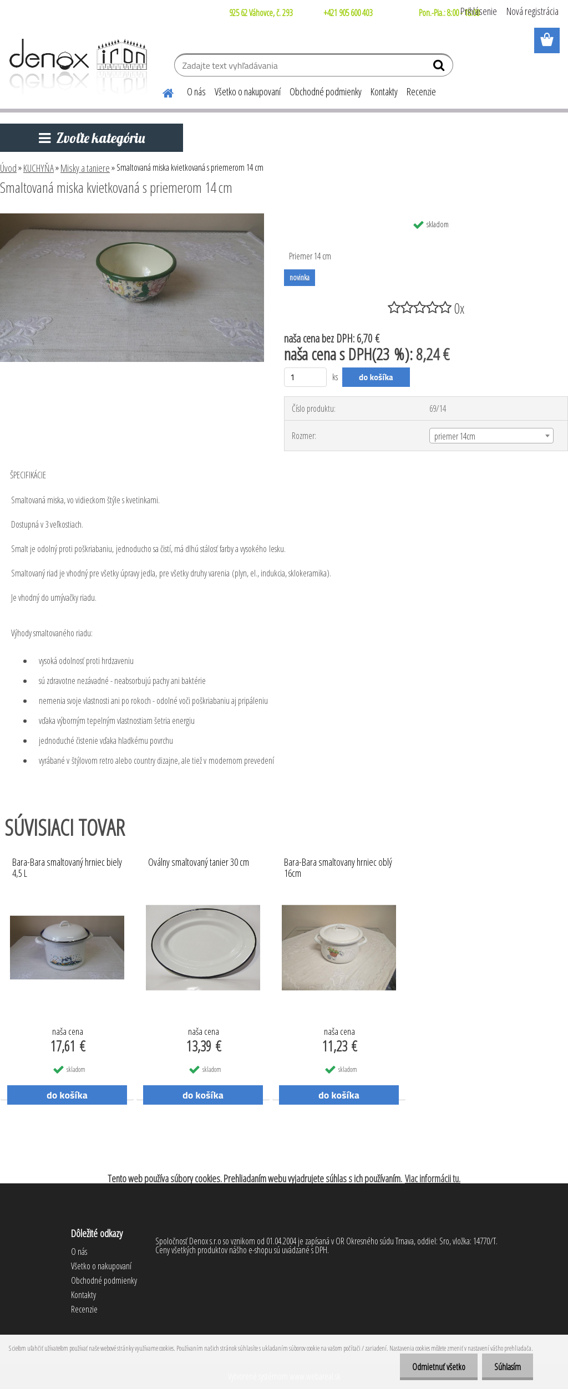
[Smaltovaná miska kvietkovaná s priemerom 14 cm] (132, 218)
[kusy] (305, 377)
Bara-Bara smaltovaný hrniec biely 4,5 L (67, 868)
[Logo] (76, 66)
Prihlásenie (478, 11)
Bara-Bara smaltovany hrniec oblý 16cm (338, 868)
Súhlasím (506, 1367)
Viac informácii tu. (432, 1178)
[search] (440, 67)
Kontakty (384, 91)
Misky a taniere (85, 168)
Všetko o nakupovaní (248, 91)
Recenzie (421, 91)
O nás (196, 91)
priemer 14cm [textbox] (454, 436)
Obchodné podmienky (326, 91)
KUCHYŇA (38, 168)
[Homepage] (161, 91)
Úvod (8, 168)
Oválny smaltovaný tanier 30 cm (198, 862)
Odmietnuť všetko (433, 1367)
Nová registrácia (532, 11)
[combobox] (491, 435)
